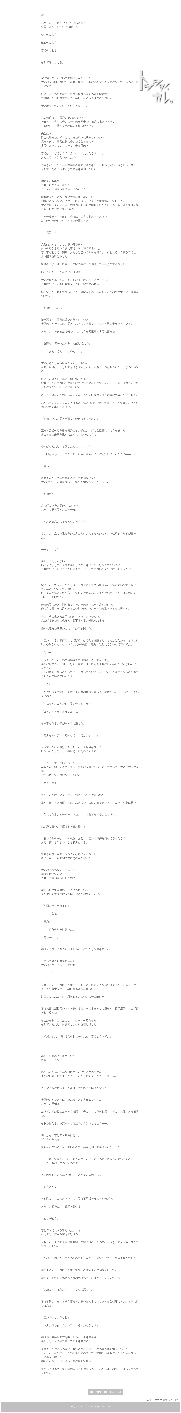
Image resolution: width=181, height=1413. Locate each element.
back (112, 1392)
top (105, 1392)
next (119, 1392)
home (98, 1392)
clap (91, 1392)
